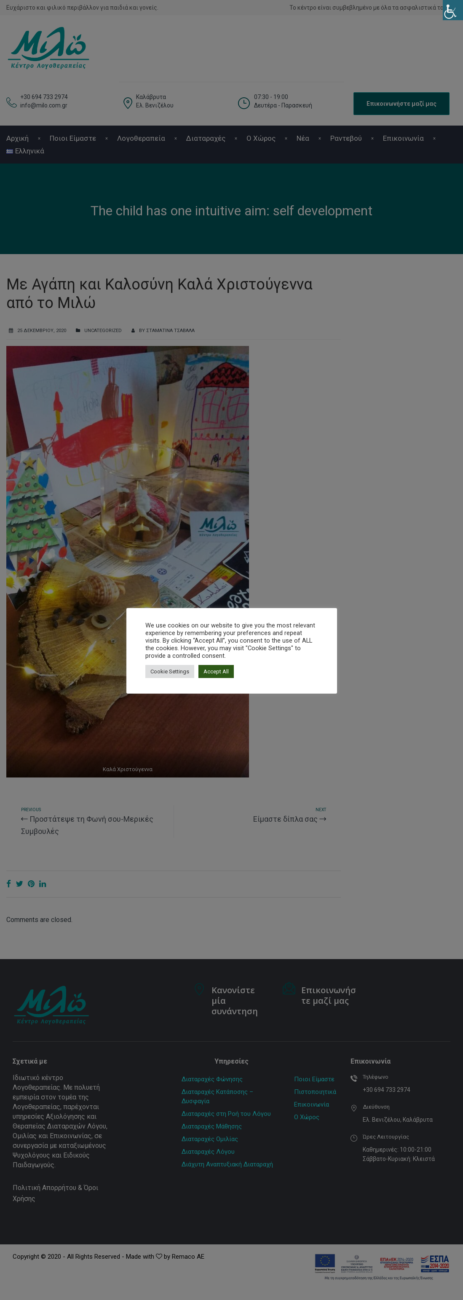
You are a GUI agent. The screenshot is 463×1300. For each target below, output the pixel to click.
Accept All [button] (216, 671)
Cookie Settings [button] (169, 671)
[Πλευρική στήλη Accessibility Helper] (453, 10)
